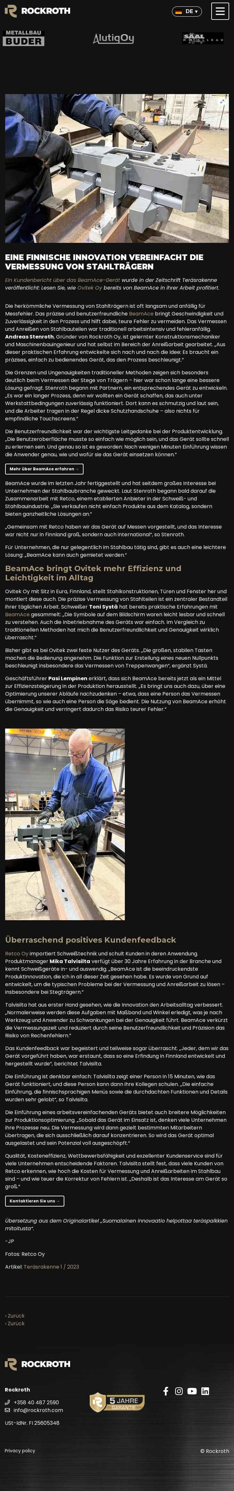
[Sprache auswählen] (187, 11)
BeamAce (141, 313)
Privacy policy (20, 1450)
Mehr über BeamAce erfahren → (44, 469)
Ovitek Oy (89, 287)
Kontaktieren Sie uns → (35, 1201)
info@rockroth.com (34, 1410)
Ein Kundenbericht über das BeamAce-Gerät (62, 280)
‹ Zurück (15, 1316)
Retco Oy (16, 953)
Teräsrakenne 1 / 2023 (51, 1267)
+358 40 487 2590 (32, 1402)
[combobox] (187, 11)
